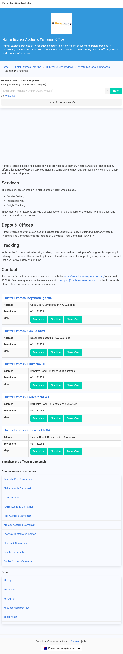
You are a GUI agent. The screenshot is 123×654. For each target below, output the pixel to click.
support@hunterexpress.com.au (78, 280)
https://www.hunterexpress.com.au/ (83, 276)
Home (5, 66)
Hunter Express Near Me (61, 102)
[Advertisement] (61, 138)
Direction (55, 319)
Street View (73, 319)
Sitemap (75, 641)
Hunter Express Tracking (27, 66)
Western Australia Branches (94, 66)
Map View (38, 319)
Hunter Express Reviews (59, 66)
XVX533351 (11, 96)
